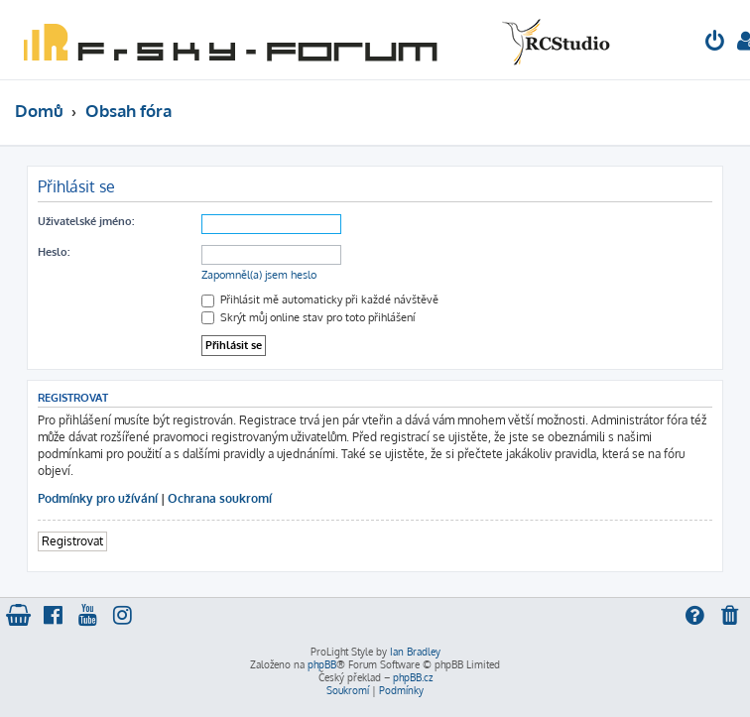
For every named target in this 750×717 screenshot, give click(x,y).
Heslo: (53, 252)
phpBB (322, 664)
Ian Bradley (415, 651)
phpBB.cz (413, 677)
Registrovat (72, 541)
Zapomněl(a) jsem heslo (258, 275)
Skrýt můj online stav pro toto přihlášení (308, 317)
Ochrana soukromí (220, 498)
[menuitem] (715, 43)
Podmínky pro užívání (98, 498)
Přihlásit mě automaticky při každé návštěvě (319, 299)
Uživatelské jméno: (86, 221)
